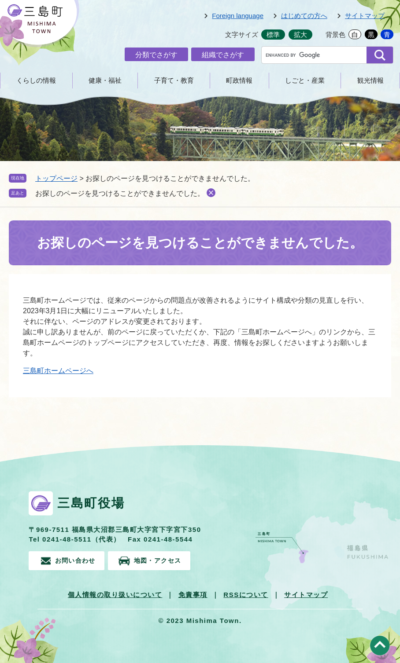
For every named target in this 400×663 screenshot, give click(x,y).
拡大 (300, 34)
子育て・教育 (174, 80)
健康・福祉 (105, 80)
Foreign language (237, 15)
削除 (211, 192)
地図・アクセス (167, 560)
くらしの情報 (36, 80)
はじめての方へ (304, 15)
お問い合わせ (77, 560)
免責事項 (192, 593)
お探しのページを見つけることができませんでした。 (119, 193)
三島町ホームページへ (58, 370)
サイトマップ (365, 15)
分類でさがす (156, 55)
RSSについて (245, 593)
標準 (273, 34)
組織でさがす (223, 55)
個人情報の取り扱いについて (115, 593)
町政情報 (239, 80)
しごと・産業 (305, 80)
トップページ (56, 178)
